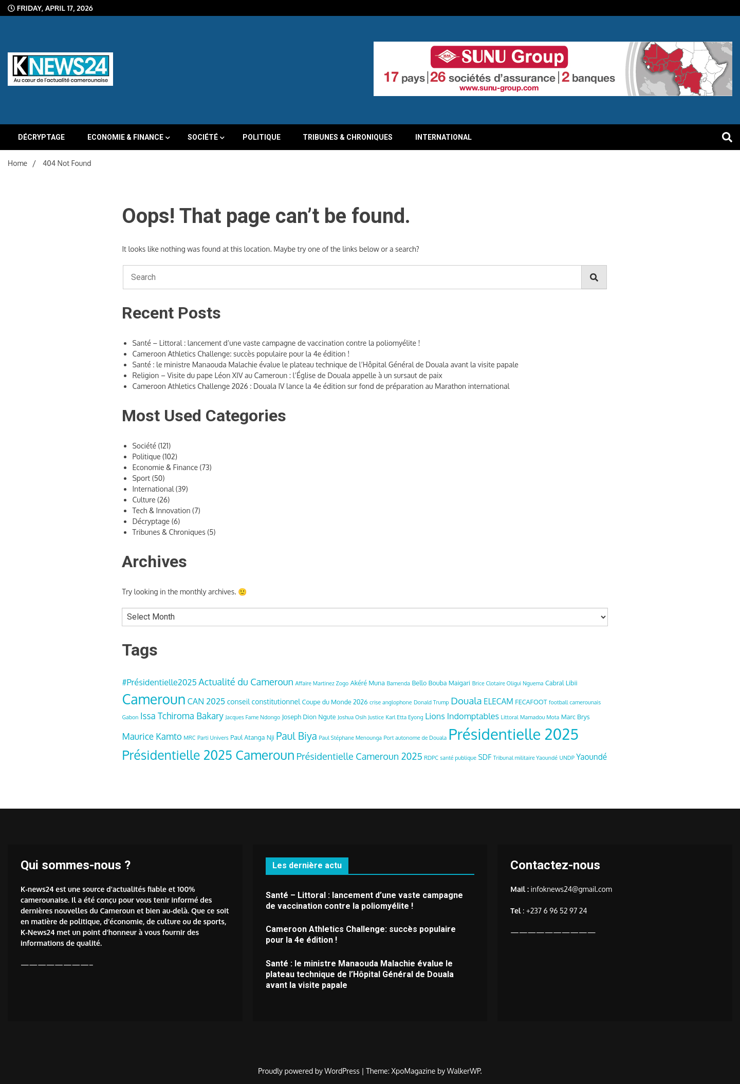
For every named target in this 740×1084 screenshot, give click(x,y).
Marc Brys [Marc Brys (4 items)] (575, 717)
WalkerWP (463, 1071)
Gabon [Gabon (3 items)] (130, 717)
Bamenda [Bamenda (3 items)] (398, 683)
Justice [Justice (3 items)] (376, 717)
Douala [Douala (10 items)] (466, 700)
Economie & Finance (125, 137)
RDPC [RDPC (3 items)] (431, 757)
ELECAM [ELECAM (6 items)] (498, 701)
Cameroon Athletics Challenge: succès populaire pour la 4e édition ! (240, 353)
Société (203, 137)
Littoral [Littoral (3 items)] (510, 717)
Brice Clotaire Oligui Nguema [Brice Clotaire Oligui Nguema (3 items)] (508, 683)
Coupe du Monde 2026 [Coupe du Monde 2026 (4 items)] (335, 702)
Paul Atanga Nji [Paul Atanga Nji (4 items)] (252, 737)
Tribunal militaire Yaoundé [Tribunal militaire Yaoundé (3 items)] (525, 757)
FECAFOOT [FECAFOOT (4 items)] (531, 702)
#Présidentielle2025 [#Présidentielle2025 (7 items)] (159, 682)
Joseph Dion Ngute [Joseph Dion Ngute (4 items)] (309, 717)
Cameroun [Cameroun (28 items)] (154, 698)
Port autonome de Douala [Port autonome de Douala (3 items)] (415, 737)
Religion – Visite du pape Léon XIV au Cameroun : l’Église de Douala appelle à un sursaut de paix (287, 375)
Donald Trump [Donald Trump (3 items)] (431, 702)
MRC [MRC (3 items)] (189, 737)
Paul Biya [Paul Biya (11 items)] (296, 736)
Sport (141, 478)
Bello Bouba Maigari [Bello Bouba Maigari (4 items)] (441, 683)
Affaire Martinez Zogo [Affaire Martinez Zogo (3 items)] (322, 683)
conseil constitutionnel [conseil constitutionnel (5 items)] (263, 701)
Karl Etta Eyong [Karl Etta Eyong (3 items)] (404, 717)
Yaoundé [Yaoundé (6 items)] (591, 757)
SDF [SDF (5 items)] (484, 757)
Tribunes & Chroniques (348, 137)
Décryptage (41, 137)
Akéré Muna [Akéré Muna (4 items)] (367, 683)
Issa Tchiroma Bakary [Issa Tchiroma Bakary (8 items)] (182, 715)
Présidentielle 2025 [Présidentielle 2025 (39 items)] (514, 733)
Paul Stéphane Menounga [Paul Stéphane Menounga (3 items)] (350, 737)
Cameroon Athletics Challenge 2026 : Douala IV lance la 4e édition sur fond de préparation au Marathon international (320, 386)
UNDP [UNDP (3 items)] (566, 757)
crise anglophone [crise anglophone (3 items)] (390, 702)
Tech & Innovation (161, 510)
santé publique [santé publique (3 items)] (458, 757)
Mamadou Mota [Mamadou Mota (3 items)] (539, 717)
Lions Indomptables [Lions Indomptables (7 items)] (462, 716)
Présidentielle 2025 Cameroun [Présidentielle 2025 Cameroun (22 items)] (208, 754)
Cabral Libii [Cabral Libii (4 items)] (561, 683)
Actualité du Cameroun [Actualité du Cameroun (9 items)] (245, 681)
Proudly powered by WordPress (309, 1071)
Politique (262, 137)
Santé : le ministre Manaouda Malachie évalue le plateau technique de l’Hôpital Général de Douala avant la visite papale (325, 364)
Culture (143, 499)
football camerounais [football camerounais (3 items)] (575, 702)
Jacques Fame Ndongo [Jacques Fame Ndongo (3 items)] (252, 717)
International (443, 137)
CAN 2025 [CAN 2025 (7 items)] (207, 701)
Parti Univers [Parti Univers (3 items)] (213, 737)
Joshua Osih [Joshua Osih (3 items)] (352, 717)
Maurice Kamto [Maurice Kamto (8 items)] (151, 736)
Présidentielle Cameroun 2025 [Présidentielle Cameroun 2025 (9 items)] (359, 756)
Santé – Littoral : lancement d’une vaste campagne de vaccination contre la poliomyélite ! (276, 343)
